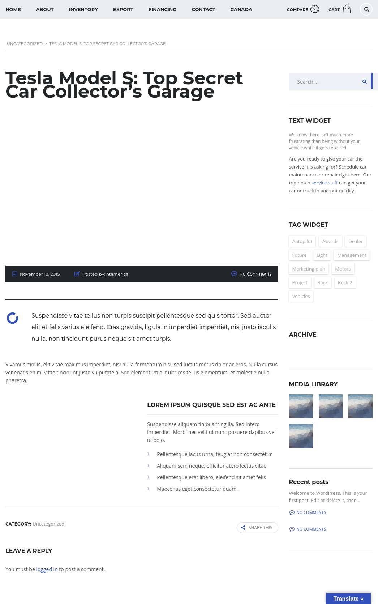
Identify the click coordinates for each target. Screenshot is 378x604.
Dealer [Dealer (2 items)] (355, 241)
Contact (203, 9)
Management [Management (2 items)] (351, 255)
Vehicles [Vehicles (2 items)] (301, 296)
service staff (325, 182)
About (45, 9)
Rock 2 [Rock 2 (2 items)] (345, 282)
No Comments (256, 274)
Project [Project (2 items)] (300, 282)
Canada (241, 9)
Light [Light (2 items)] (322, 255)
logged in (46, 568)
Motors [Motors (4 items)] (343, 268)
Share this (256, 527)
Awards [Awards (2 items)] (330, 241)
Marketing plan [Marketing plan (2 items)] (308, 268)
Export (123, 9)
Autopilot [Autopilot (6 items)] (302, 241)
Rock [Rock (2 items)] (323, 282)
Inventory (83, 9)
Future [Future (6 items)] (299, 255)
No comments (307, 512)
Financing (163, 9)
